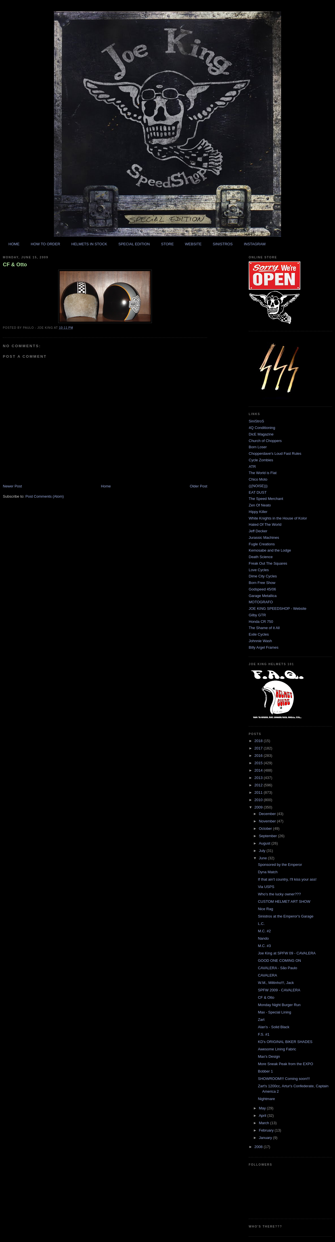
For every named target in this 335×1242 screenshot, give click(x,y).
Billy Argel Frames (264, 647)
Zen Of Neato (260, 505)
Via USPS (266, 887)
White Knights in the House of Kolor (278, 518)
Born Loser (258, 447)
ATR (252, 466)
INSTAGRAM (254, 244)
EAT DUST (258, 492)
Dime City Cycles (263, 576)
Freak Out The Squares (268, 563)
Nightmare (266, 1099)
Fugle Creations (262, 544)
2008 (259, 1147)
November (268, 821)
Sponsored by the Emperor (280, 864)
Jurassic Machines (264, 537)
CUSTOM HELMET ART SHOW (284, 901)
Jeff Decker (258, 531)
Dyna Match (267, 872)
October (266, 828)
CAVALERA (267, 975)
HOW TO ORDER (45, 244)
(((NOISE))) (258, 486)
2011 (259, 792)
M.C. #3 (264, 946)
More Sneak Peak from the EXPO (285, 1064)
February (267, 1130)
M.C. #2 (264, 931)
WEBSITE (193, 244)
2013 (259, 778)
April (263, 1115)
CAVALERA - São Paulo (277, 968)
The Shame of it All (264, 628)
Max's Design (269, 1056)
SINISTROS (223, 244)
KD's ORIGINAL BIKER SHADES (285, 1042)
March (264, 1123)
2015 (259, 763)
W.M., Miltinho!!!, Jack (276, 983)
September (268, 836)
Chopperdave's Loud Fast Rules (275, 453)
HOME (14, 244)
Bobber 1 (265, 1071)
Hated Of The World (265, 524)
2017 (259, 748)
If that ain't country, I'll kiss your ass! (287, 879)
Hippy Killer (258, 512)
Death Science (261, 557)
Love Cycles (259, 570)
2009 (259, 807)
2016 (259, 755)
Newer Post (12, 486)
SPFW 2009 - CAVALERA (279, 990)
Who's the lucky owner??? (279, 894)
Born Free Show (262, 583)
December (268, 814)
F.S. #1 (263, 1034)
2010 (259, 800)
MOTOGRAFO (261, 602)
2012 (259, 785)
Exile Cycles (259, 634)
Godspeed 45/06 (262, 589)
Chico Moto (258, 479)
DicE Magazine (261, 434)
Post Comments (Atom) (45, 496)
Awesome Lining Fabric (277, 1049)
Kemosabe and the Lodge (270, 550)
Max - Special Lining (274, 1012)
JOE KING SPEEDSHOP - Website (277, 608)
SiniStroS (256, 421)
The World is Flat (263, 473)
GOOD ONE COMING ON (279, 960)
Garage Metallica (263, 596)
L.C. (261, 923)
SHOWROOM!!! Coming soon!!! (284, 1078)
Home (106, 486)
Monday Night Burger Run (279, 1005)
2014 (259, 770)
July (263, 851)
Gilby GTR (257, 615)
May (263, 1108)
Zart (261, 1019)
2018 (259, 741)
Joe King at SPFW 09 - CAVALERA (286, 953)
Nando (263, 938)
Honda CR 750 (261, 621)
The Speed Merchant (266, 499)
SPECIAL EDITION (134, 244)
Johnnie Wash (260, 641)
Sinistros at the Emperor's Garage (285, 916)
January (266, 1138)
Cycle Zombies (261, 460)
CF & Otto (15, 264)
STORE (167, 244)
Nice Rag (265, 909)
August (265, 843)
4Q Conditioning (262, 428)
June (263, 858)
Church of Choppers (265, 441)
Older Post (198, 486)
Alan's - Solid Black (273, 1027)
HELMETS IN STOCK (89, 244)
